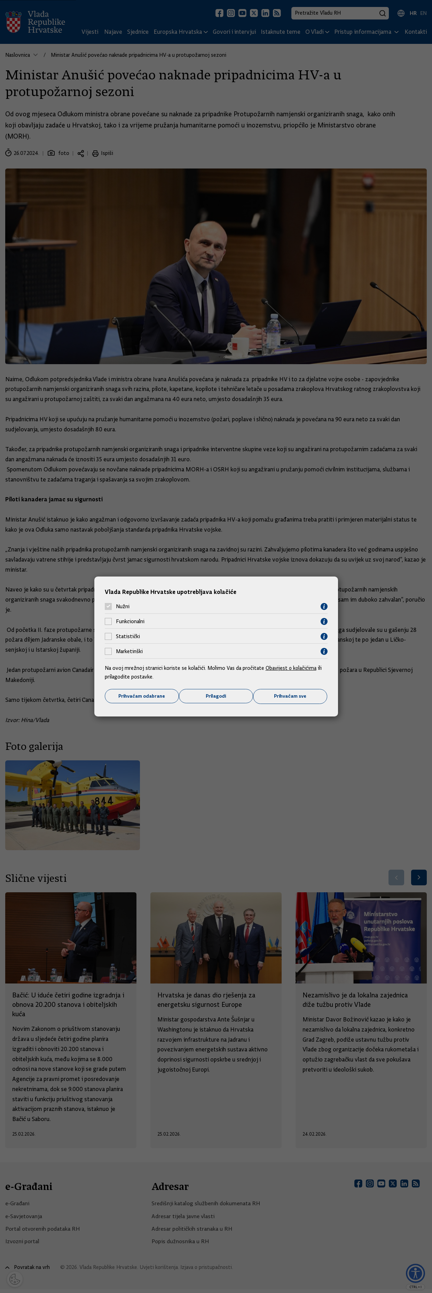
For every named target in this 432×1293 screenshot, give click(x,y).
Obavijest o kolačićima (292, 668)
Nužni (122, 606)
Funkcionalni (130, 621)
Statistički (128, 636)
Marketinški (129, 651)
